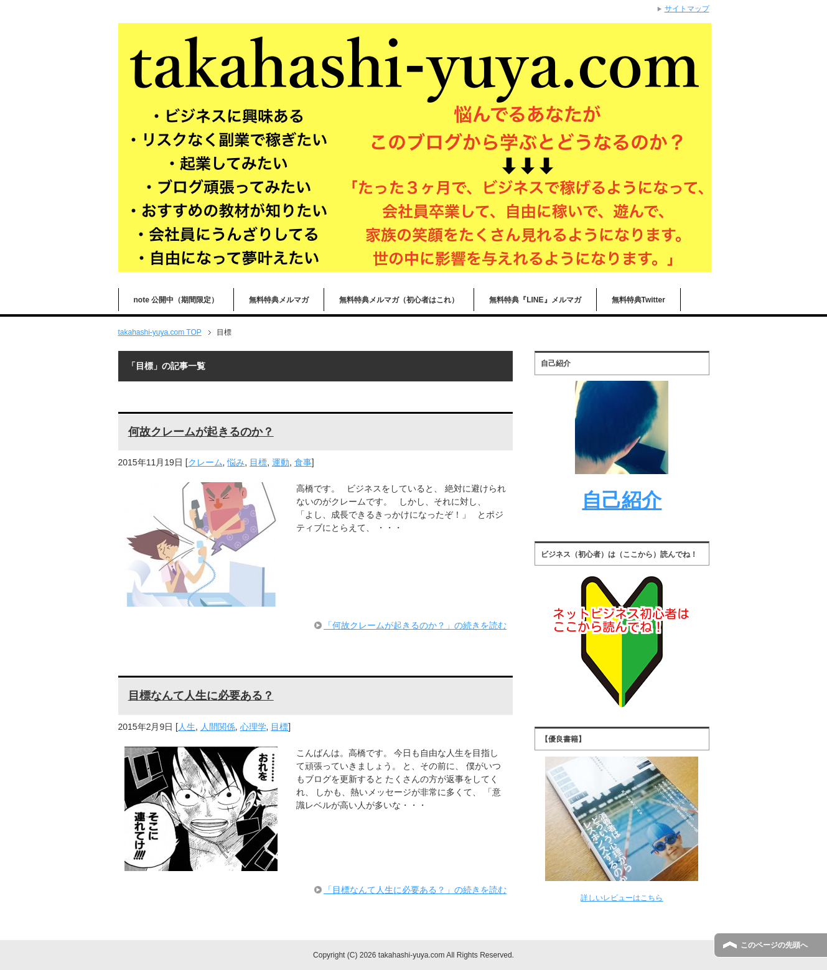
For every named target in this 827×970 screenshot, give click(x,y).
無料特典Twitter (638, 300)
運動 (280, 462)
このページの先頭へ (774, 945)
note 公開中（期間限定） (176, 300)
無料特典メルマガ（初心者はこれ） (399, 300)
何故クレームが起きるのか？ (201, 432)
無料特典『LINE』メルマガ (535, 300)
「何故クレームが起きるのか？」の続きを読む (415, 625)
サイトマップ (687, 8)
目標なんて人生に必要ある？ (201, 695)
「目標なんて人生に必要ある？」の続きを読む (415, 890)
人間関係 (217, 727)
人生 (186, 727)
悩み (236, 462)
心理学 (253, 727)
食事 (303, 462)
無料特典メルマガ (279, 300)
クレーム (205, 462)
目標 (258, 462)
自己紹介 (621, 500)
